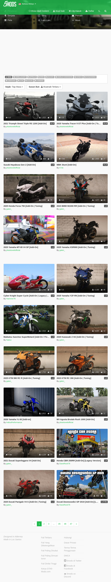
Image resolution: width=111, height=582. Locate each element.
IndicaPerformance (14, 422)
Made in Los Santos (13, 539)
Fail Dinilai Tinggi (49, 563)
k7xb (61, 168)
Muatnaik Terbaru (45, 87)
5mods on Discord (70, 575)
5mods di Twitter (73, 560)
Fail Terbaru (46, 537)
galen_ (9, 209)
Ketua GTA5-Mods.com (47, 570)
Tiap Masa (14, 87)
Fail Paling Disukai (49, 550)
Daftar (90, 11)
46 (65, 524)
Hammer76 (10, 299)
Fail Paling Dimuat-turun (49, 557)
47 (71, 524)
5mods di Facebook (69, 567)
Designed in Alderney (13, 536)
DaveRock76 (64, 464)
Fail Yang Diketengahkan (48, 544)
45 (59, 524)
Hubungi (68, 537)
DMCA (67, 556)
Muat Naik (59, 11)
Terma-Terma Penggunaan (70, 549)
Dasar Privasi (70, 542)
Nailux (8, 340)
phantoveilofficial (13, 126)
